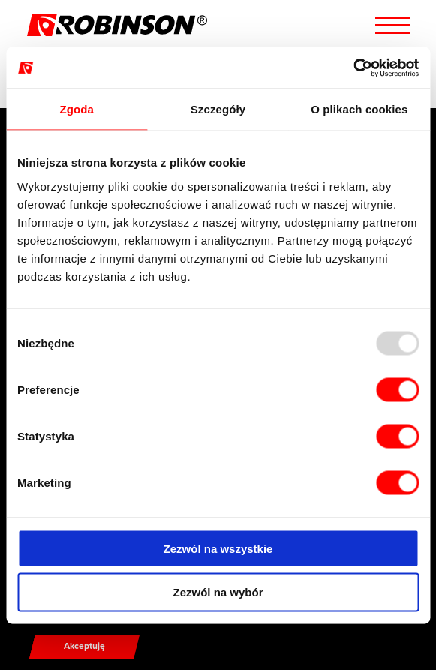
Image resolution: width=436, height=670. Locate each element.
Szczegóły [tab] (218, 109)
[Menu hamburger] (392, 25)
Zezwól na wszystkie (218, 548)
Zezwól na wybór (218, 592)
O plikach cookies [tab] (359, 109)
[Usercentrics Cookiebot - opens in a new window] (353, 67)
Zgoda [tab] (76, 109)
